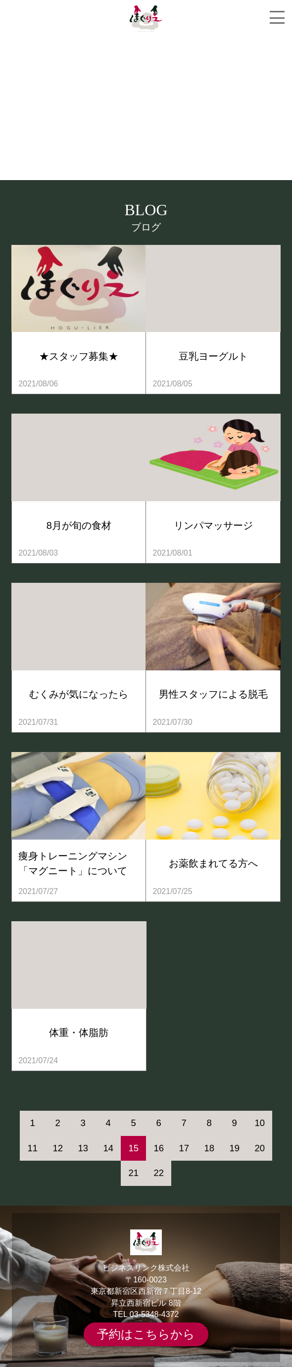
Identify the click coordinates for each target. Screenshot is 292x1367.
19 (234, 1148)
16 (158, 1148)
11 (32, 1148)
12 (57, 1148)
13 (83, 1148)
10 (259, 1123)
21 (133, 1173)
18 (209, 1148)
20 (259, 1148)
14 (108, 1148)
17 (184, 1148)
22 (158, 1173)
